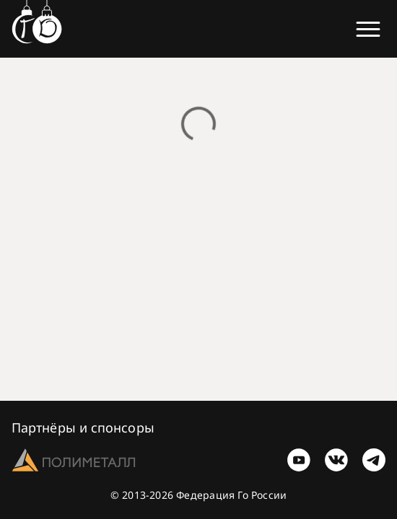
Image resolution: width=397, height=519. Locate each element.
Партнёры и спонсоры (83, 427)
